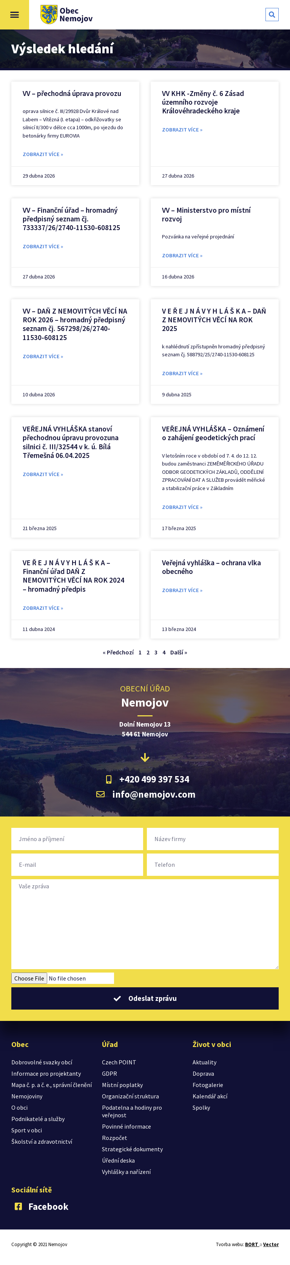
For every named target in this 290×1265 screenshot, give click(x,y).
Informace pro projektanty (46, 1073)
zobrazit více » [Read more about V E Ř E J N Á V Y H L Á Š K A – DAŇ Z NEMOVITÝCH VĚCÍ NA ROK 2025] (182, 373)
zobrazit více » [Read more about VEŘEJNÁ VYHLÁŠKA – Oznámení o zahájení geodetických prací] (182, 507)
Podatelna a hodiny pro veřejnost (132, 1111)
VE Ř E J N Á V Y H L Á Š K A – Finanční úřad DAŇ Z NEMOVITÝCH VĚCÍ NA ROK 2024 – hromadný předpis (73, 576)
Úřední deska (118, 1160)
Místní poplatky (122, 1085)
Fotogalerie (208, 1085)
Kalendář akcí (210, 1096)
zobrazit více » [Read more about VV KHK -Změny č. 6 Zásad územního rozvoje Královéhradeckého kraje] (182, 129)
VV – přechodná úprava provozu (72, 93)
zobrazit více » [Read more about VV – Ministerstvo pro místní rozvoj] (182, 255)
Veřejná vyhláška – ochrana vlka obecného (211, 567)
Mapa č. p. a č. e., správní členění (51, 1085)
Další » (178, 652)
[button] (15, 15)
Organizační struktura (130, 1096)
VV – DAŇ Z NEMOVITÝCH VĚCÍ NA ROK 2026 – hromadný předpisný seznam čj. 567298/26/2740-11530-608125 (75, 324)
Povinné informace (126, 1126)
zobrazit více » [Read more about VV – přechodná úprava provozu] (43, 154)
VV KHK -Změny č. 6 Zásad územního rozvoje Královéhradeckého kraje (203, 102)
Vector (271, 1244)
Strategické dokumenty (132, 1149)
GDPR (109, 1073)
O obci (19, 1107)
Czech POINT (119, 1062)
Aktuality (204, 1062)
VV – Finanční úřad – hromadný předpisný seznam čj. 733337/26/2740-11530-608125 (71, 219)
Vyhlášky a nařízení (126, 1171)
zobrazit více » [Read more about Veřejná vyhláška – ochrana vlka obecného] (182, 590)
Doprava (203, 1073)
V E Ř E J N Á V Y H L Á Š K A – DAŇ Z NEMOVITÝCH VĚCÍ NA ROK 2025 (214, 319)
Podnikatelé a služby (38, 1119)
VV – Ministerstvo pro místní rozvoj (206, 214)
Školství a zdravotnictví (41, 1141)
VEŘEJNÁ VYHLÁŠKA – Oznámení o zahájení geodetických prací (213, 433)
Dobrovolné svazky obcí (41, 1062)
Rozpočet (114, 1137)
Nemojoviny (26, 1096)
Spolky (201, 1107)
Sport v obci (26, 1130)
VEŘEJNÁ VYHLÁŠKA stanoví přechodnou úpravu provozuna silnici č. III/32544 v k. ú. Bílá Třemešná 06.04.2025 (71, 442)
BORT (252, 1244)
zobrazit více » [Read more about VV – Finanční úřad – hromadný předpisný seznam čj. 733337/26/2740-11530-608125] (43, 246)
